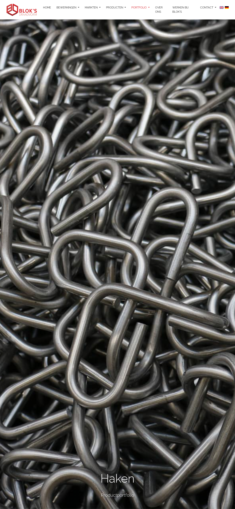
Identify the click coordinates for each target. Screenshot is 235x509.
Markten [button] (91, 7)
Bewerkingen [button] (67, 7)
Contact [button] (207, 7)
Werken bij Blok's (180, 9)
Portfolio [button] (139, 7)
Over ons (159, 9)
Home (47, 7)
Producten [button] (115, 7)
